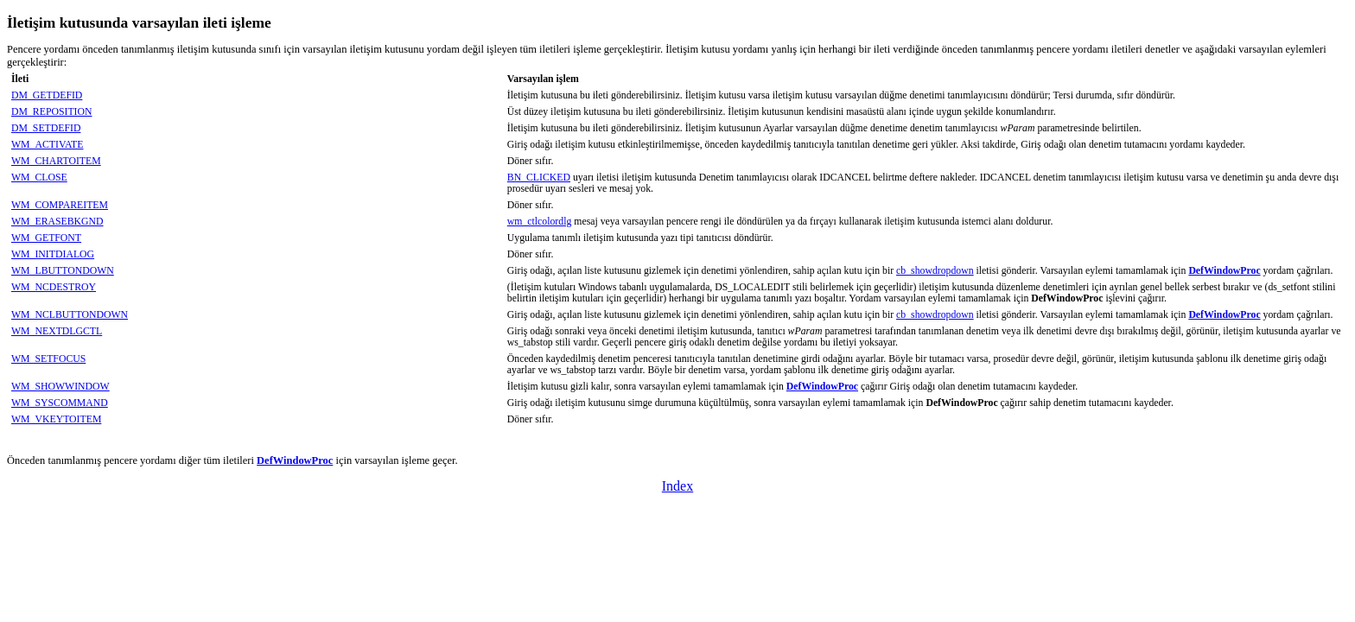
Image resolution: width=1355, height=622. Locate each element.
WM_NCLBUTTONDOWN (69, 315)
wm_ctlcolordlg (539, 221)
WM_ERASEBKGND (57, 221)
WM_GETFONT (46, 238)
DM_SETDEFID (45, 128)
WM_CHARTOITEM (56, 161)
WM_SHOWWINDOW (60, 386)
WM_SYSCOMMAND (59, 403)
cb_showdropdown (935, 270)
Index (677, 486)
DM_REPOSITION (51, 111)
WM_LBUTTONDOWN (62, 270)
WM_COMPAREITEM (59, 205)
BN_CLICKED (538, 177)
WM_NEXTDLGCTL (56, 331)
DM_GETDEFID (46, 95)
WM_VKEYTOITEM (56, 419)
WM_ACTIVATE (47, 144)
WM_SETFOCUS (48, 359)
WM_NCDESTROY (53, 287)
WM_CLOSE (39, 177)
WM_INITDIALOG (52, 254)
